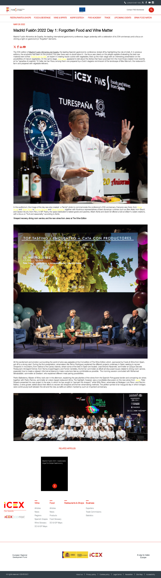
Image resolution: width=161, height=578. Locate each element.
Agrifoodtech (77, 18)
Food (52, 503)
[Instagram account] (153, 2)
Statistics (89, 516)
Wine (37, 503)
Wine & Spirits (60, 18)
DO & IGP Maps (41, 527)
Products (53, 516)
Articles (38, 508)
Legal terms (117, 574)
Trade (107, 18)
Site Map (139, 574)
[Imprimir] (24, 48)
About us (79, 574)
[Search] (149, 9)
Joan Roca (62, 59)
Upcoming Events (122, 18)
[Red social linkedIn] (21, 48)
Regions (38, 516)
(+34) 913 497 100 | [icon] (132, 2)
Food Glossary (55, 519)
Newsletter (129, 574)
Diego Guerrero (58, 210)
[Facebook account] (146, 2)
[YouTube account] (149, 2)
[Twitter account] (142, 2)
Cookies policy (105, 574)
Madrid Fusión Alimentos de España (44, 52)
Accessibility (150, 574)
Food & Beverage (42, 18)
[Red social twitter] (14, 48)
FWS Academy (94, 18)
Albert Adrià (27, 210)
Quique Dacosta (41, 210)
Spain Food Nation (143, 18)
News (37, 512)
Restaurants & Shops (20, 18)
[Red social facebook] (18, 48)
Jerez (138, 380)
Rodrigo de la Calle (38, 57)
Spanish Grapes (41, 519)
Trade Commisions (93, 512)
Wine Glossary (40, 523)
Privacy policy (91, 574)
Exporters (90, 508)
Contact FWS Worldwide (135, 10)
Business (90, 503)
